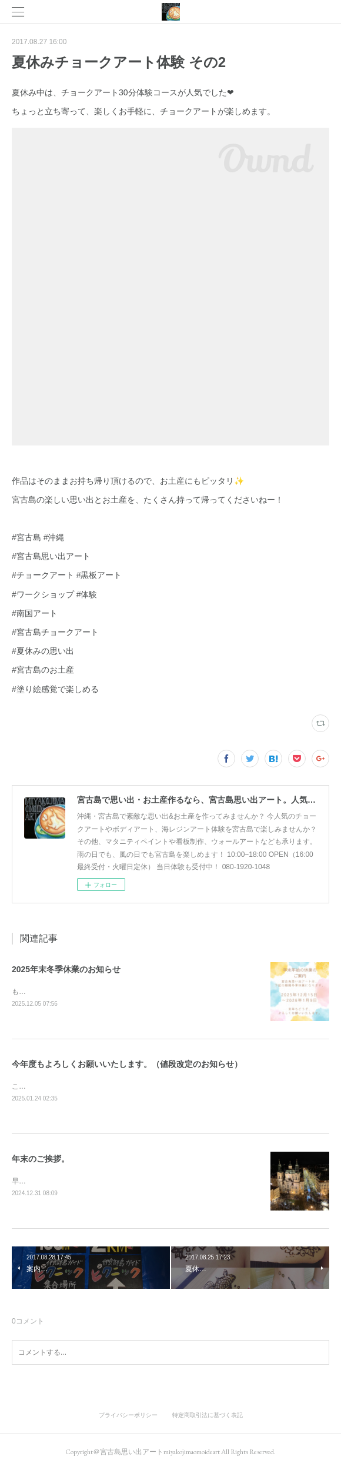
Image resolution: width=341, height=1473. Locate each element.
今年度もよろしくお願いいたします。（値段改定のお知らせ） (127, 1065)
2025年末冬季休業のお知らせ (66, 969)
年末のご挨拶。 (40, 1160)
